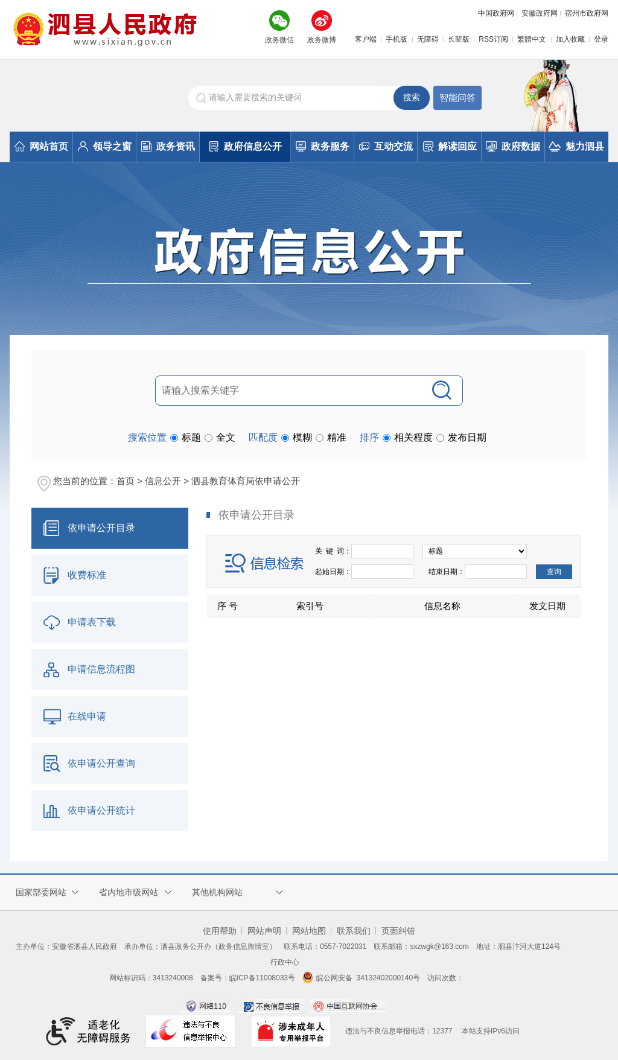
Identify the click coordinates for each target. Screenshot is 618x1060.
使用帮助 (220, 931)
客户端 (366, 39)
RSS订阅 (493, 39)
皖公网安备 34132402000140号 (361, 978)
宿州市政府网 (586, 13)
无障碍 (428, 39)
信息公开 (163, 481)
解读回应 (450, 146)
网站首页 (41, 146)
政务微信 (279, 40)
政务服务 (322, 146)
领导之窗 (105, 146)
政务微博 (321, 40)
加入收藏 (570, 39)
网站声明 (264, 931)
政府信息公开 (245, 146)
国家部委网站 (41, 892)
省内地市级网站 (128, 892)
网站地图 (309, 931)
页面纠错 (398, 931)
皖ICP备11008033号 (262, 978)
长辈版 (459, 39)
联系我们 (354, 931)
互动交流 (386, 146)
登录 (601, 39)
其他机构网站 (217, 892)
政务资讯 (168, 146)
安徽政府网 (539, 13)
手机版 (396, 39)
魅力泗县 (576, 146)
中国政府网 (496, 13)
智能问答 (457, 97)
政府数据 (513, 146)
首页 (125, 481)
